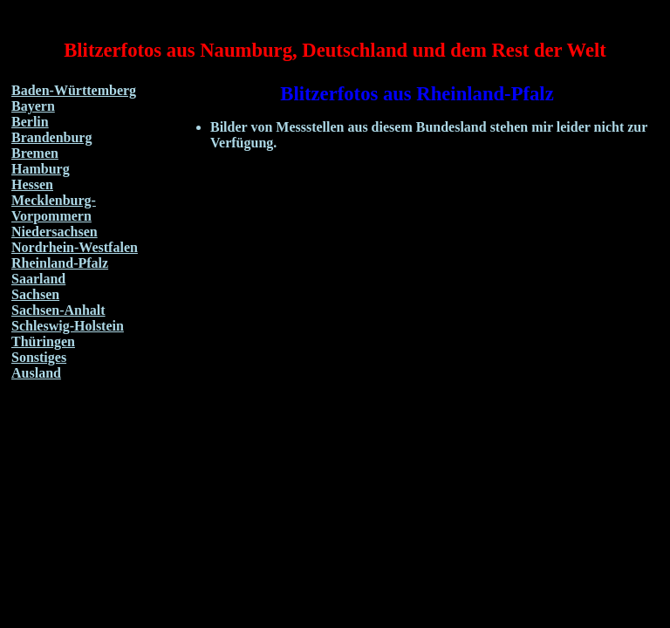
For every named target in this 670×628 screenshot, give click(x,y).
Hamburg (40, 168)
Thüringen (43, 341)
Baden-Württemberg (73, 90)
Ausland (36, 372)
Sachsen (35, 294)
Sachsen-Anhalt (58, 310)
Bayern (33, 106)
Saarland (38, 278)
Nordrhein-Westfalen (74, 247)
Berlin (30, 121)
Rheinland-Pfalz (59, 263)
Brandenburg (51, 137)
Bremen (34, 153)
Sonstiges (38, 357)
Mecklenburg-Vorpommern (53, 208)
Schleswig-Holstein (67, 325)
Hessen (32, 184)
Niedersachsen (54, 231)
